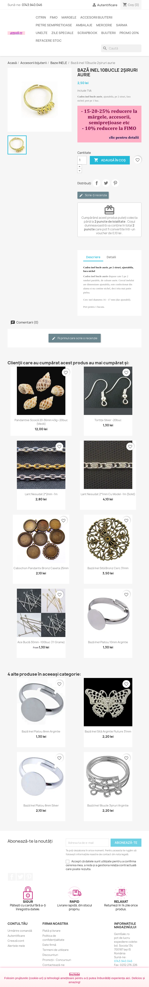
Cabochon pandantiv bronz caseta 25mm (41, 568)
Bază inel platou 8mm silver (41, 805)
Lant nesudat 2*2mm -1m (41, 494)
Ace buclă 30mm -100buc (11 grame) (41, 642)
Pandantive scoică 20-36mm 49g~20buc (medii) (41, 422)
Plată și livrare (51, 930)
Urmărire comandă (20, 930)
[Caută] (121, 48)
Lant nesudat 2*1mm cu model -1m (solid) (108, 494)
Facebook (12, 877)
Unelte (42, 33)
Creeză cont (16, 941)
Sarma (121, 25)
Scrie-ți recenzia (93, 195)
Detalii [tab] (111, 257)
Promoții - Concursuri (56, 960)
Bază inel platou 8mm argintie (41, 731)
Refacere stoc (49, 40)
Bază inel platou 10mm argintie (108, 642)
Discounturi (50, 955)
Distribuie (96, 183)
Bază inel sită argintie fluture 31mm (108, 731)
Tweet (106, 183)
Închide (74, 974)
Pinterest (115, 183)
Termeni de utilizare (55, 950)
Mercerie (104, 25)
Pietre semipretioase (54, 25)
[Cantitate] (82, 160)
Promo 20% (129, 33)
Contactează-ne (53, 965)
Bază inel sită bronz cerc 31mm (107, 568)
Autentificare (16, 936)
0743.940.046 (32, 5)
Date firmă (49, 945)
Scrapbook (87, 33)
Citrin (41, 17)
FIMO (54, 17)
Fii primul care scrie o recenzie (74, 338)
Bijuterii (108, 33)
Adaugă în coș (110, 160)
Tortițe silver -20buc (107, 420)
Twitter (20, 877)
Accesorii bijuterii (96, 17)
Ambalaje (84, 25)
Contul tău (18, 923)
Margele (69, 17)
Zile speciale (62, 33)
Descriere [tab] (93, 257)
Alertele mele (16, 946)
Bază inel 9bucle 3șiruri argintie (108, 805)
